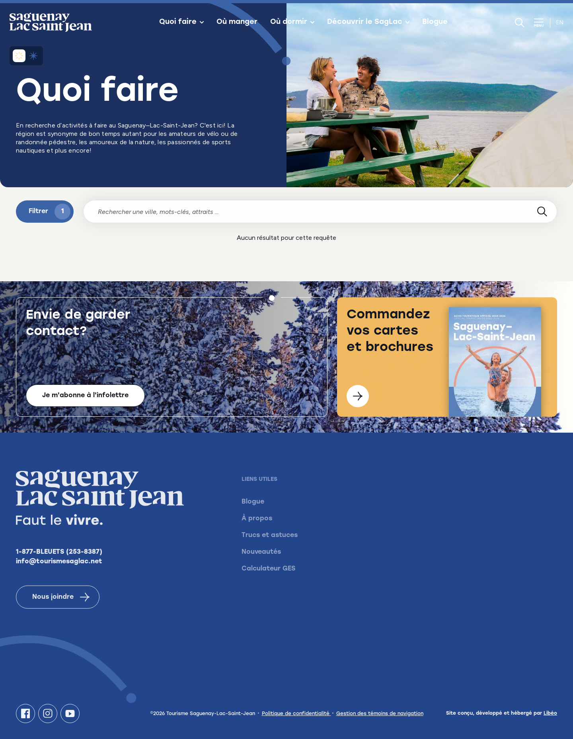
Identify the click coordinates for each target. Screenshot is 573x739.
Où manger (236, 22)
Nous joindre (61, 608)
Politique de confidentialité (296, 714)
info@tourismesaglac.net (59, 573)
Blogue (435, 22)
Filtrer (49, 212)
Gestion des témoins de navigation (379, 714)
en (559, 22)
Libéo (550, 713)
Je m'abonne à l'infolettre (85, 396)
